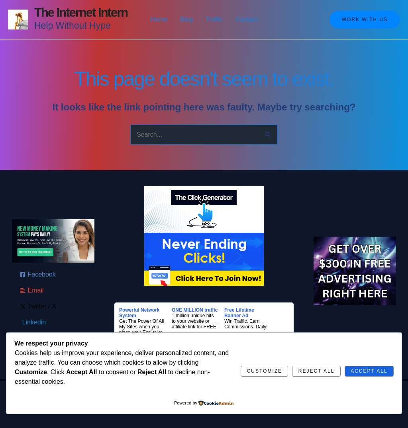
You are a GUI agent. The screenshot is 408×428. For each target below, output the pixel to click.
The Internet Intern (81, 13)
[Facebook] (38, 275)
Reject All (316, 371)
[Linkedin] (33, 322)
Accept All (369, 371)
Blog (186, 19)
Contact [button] (247, 19)
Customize (264, 371)
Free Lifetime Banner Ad (239, 312)
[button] (365, 19)
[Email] (32, 290)
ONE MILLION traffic (195, 310)
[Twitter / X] (38, 306)
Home (158, 19)
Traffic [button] (214, 19)
